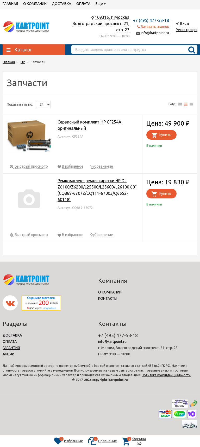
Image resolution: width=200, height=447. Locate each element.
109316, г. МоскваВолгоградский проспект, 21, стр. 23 (100, 23)
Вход (184, 23)
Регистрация (186, 30)
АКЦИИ (8, 354)
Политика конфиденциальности (166, 375)
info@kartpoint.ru (155, 33)
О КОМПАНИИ (35, 4)
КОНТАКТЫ (107, 298)
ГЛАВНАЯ (10, 4)
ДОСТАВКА (61, 4)
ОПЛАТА (83, 4)
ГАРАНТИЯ (11, 348)
